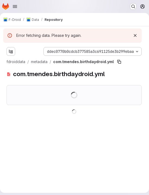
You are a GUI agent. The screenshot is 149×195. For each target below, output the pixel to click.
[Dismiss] (135, 35)
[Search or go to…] (133, 6)
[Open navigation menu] (15, 6)
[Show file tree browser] (11, 51)
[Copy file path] (119, 61)
